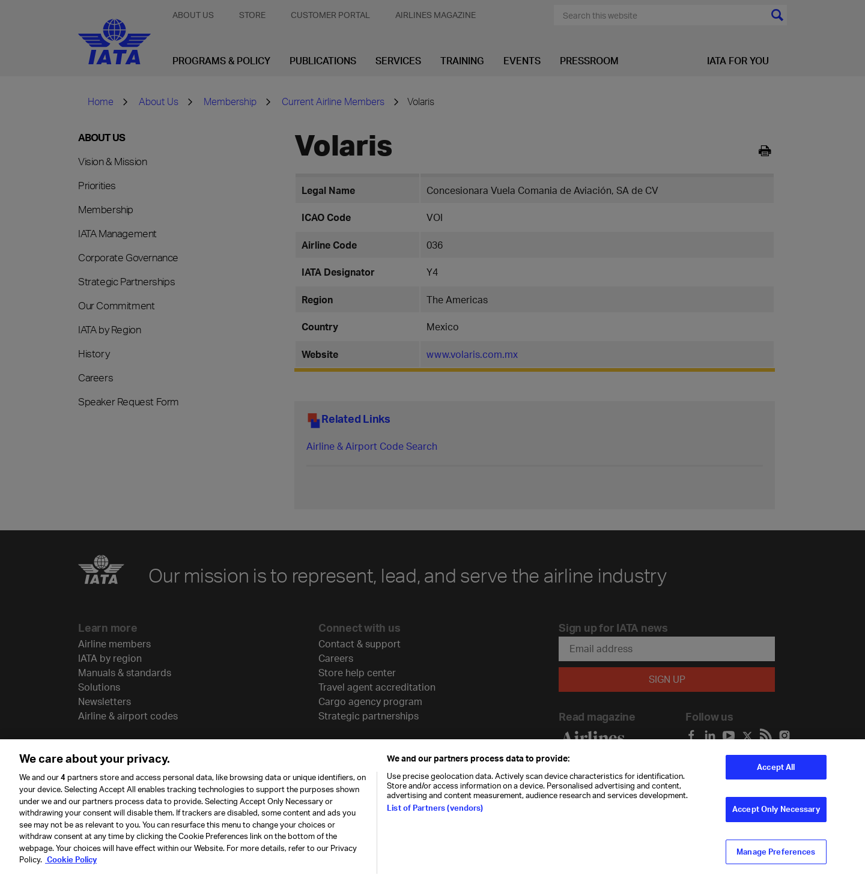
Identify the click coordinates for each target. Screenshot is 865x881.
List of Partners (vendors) (435, 816)
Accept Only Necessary (776, 817)
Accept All (776, 775)
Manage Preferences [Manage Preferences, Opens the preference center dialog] (775, 860)
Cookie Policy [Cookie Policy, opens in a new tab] (71, 868)
